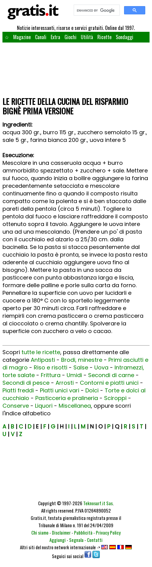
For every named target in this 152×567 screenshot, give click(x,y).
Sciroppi (115, 398)
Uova (101, 367)
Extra (55, 37)
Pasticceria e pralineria (66, 398)
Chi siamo (40, 532)
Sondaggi (124, 37)
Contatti (95, 539)
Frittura (50, 375)
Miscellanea (75, 405)
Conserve (15, 405)
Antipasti (43, 360)
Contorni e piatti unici (109, 383)
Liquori (44, 405)
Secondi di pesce (25, 383)
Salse (80, 367)
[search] (96, 10)
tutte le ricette (40, 352)
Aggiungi (57, 539)
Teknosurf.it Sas (98, 503)
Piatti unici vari (59, 390)
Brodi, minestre (81, 360)
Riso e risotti (50, 367)
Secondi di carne (111, 375)
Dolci (92, 390)
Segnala (76, 539)
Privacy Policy (108, 532)
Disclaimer (61, 532)
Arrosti (65, 383)
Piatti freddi (18, 390)
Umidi (74, 375)
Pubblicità (83, 532)
